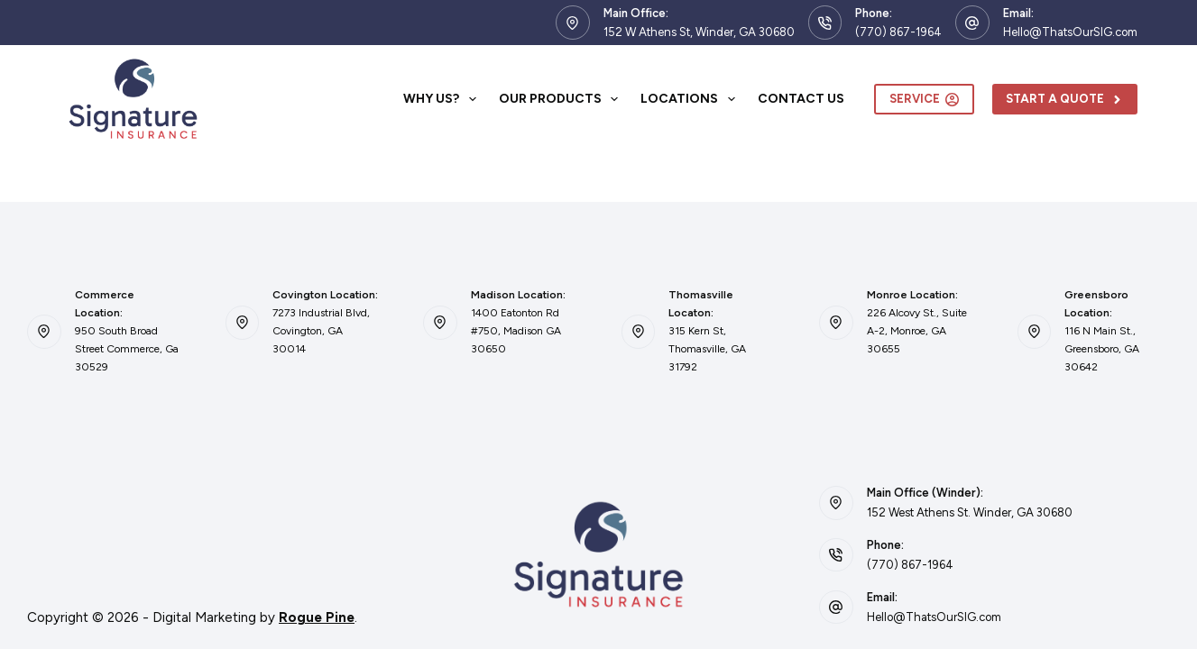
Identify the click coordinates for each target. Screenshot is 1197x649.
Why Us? (443, 99)
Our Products (562, 99)
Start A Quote (1065, 99)
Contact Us (801, 98)
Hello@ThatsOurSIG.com (1070, 32)
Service (924, 99)
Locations (691, 99)
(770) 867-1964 (898, 32)
